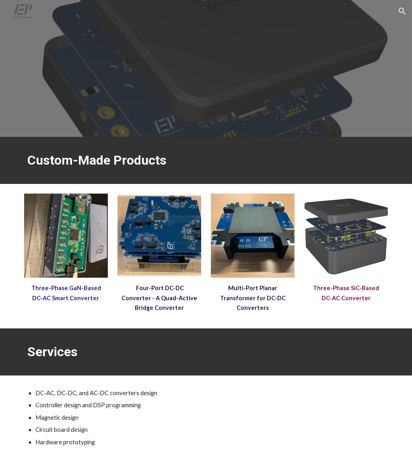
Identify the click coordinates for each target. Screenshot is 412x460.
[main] (206, 160)
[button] (402, 11)
